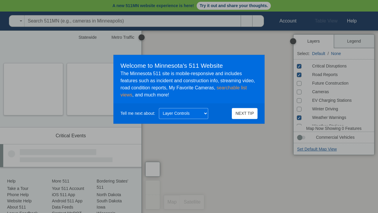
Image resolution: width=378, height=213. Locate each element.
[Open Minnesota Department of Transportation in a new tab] (2, 21)
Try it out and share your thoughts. (234, 5)
